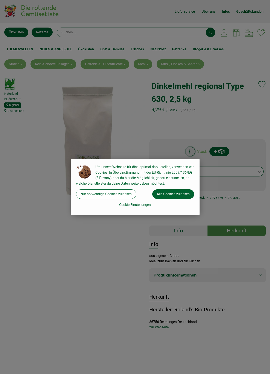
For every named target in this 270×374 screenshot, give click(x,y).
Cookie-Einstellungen (135, 205)
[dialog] (135, 187)
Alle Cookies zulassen (173, 194)
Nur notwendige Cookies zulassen (106, 194)
